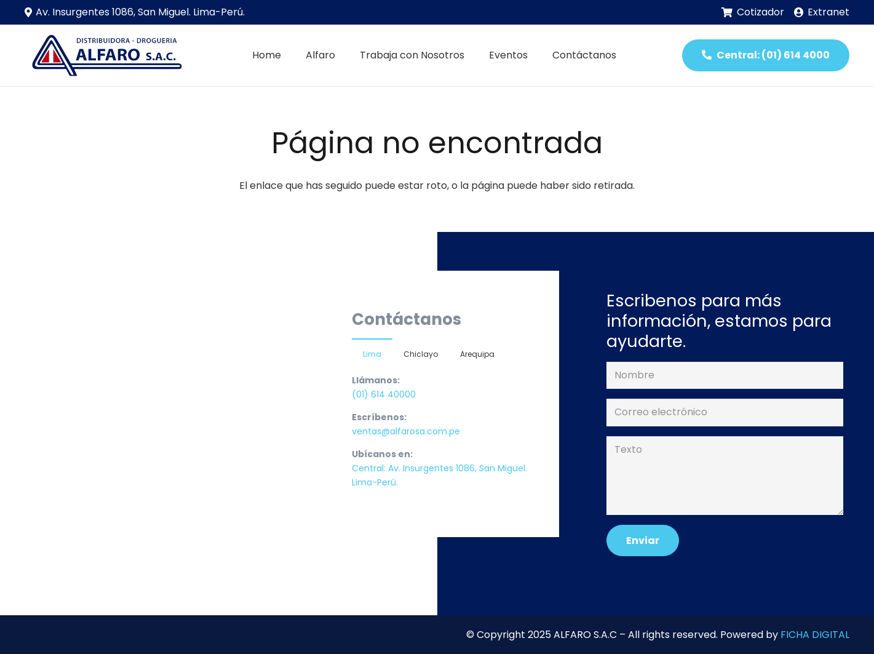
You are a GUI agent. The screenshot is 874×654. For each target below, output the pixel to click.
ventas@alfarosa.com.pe (406, 431)
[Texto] (724, 475)
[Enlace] (105, 55)
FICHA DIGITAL (815, 635)
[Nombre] (724, 375)
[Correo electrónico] (724, 412)
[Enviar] (642, 540)
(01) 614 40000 (384, 394)
